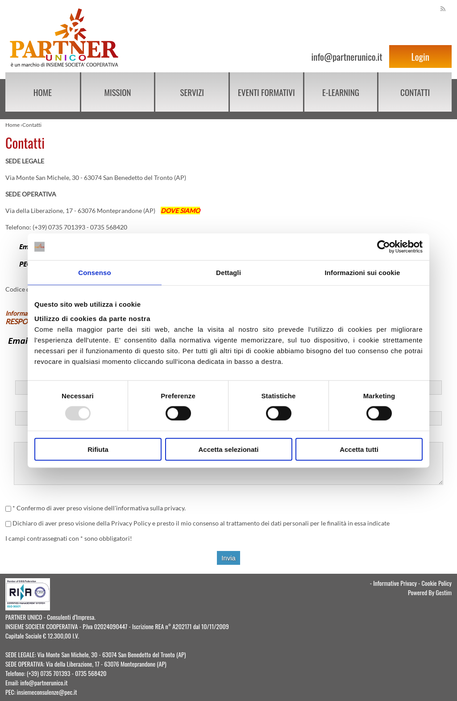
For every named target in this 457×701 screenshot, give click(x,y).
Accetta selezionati (228, 449)
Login (420, 56)
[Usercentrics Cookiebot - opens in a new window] (384, 247)
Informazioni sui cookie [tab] (362, 272)
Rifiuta (97, 449)
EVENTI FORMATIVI (266, 92)
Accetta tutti (359, 449)
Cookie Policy (437, 583)
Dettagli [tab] (228, 272)
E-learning (340, 92)
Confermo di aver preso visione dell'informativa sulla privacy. (101, 508)
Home (42, 92)
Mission (117, 92)
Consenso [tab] (94, 272)
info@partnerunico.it (346, 56)
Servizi (192, 92)
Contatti (415, 92)
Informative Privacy (395, 583)
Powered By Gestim (430, 592)
